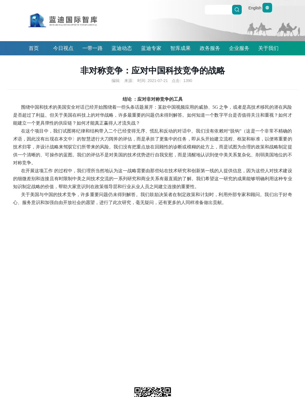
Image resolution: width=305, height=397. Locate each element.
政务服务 (210, 48)
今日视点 (63, 48)
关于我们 (268, 48)
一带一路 (92, 48)
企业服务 (239, 48)
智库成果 (180, 48)
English (260, 8)
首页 (34, 48)
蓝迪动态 (122, 48)
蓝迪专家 (151, 48)
